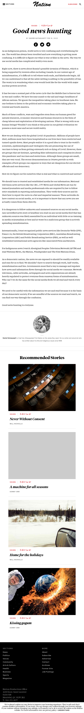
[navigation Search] (80, 5)
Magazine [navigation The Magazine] (7, 679)
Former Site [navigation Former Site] (47, 669)
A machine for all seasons (29, 487)
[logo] (42, 6)
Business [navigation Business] (7, 672)
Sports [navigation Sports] (6, 675)
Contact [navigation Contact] (45, 662)
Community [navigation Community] (8, 662)
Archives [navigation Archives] (46, 665)
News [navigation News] (5, 652)
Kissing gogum (21, 623)
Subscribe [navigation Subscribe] (46, 656)
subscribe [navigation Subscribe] (72, 4)
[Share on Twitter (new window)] (42, 44)
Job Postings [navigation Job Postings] (48, 672)
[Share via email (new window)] (48, 44)
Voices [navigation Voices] (6, 659)
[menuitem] (72, 4)
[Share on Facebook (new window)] (36, 44)
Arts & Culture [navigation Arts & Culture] (9, 665)
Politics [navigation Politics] (6, 656)
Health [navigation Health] (6, 669)
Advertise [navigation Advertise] (46, 659)
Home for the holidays (26, 555)
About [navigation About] (44, 652)
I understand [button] (63, 710)
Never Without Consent (27, 419)
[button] (9, 4)
